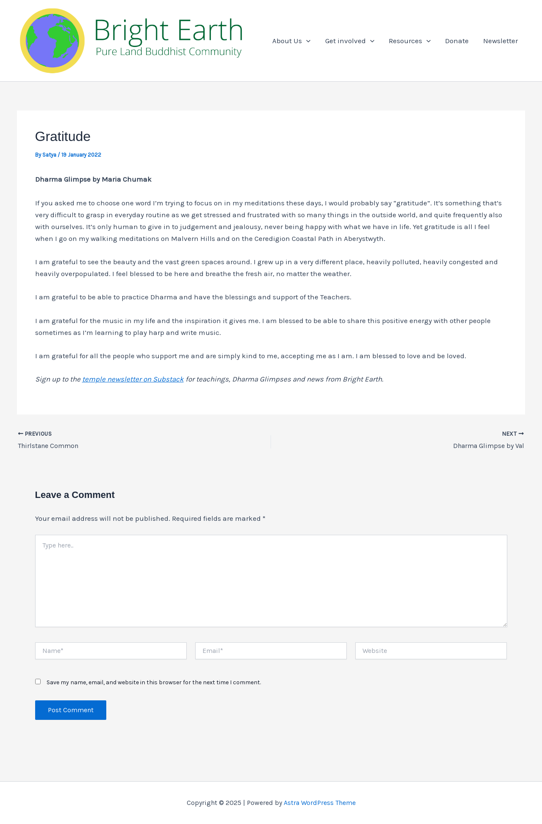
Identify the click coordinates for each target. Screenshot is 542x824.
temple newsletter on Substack (133, 379)
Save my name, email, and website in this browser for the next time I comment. (154, 682)
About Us (291, 41)
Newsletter (500, 40)
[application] (306, 41)
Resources (410, 41)
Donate (457, 40)
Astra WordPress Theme (320, 803)
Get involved (349, 41)
